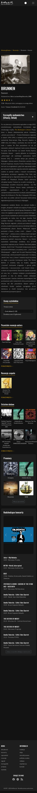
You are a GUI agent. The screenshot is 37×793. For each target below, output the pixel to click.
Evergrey (11, 478)
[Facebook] (13, 779)
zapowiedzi (4, 755)
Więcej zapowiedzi (18, 501)
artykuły (3, 767)
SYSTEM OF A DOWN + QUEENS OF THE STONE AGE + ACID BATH (18, 585)
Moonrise (11, 497)
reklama (22, 761)
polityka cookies (24, 758)
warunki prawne (24, 755)
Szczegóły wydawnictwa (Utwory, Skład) (13, 116)
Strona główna (6, 50)
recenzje (3, 758)
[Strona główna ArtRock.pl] (7, 3)
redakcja (22, 749)
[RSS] (22, 779)
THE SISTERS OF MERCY (11, 618)
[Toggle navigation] (33, 3)
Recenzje (16, 50)
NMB (26, 497)
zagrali (3, 761)
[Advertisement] (18, 26)
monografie (4, 764)
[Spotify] (18, 779)
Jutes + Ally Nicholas (10, 557)
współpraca (23, 764)
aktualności (4, 749)
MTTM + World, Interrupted (13, 565)
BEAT (5, 573)
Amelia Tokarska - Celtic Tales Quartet (16, 594)
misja (21, 752)
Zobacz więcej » (7, 451)
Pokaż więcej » (6, 366)
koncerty (4, 752)
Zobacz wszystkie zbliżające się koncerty (18, 652)
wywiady (3, 769)
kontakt (22, 767)
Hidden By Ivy (26, 478)
